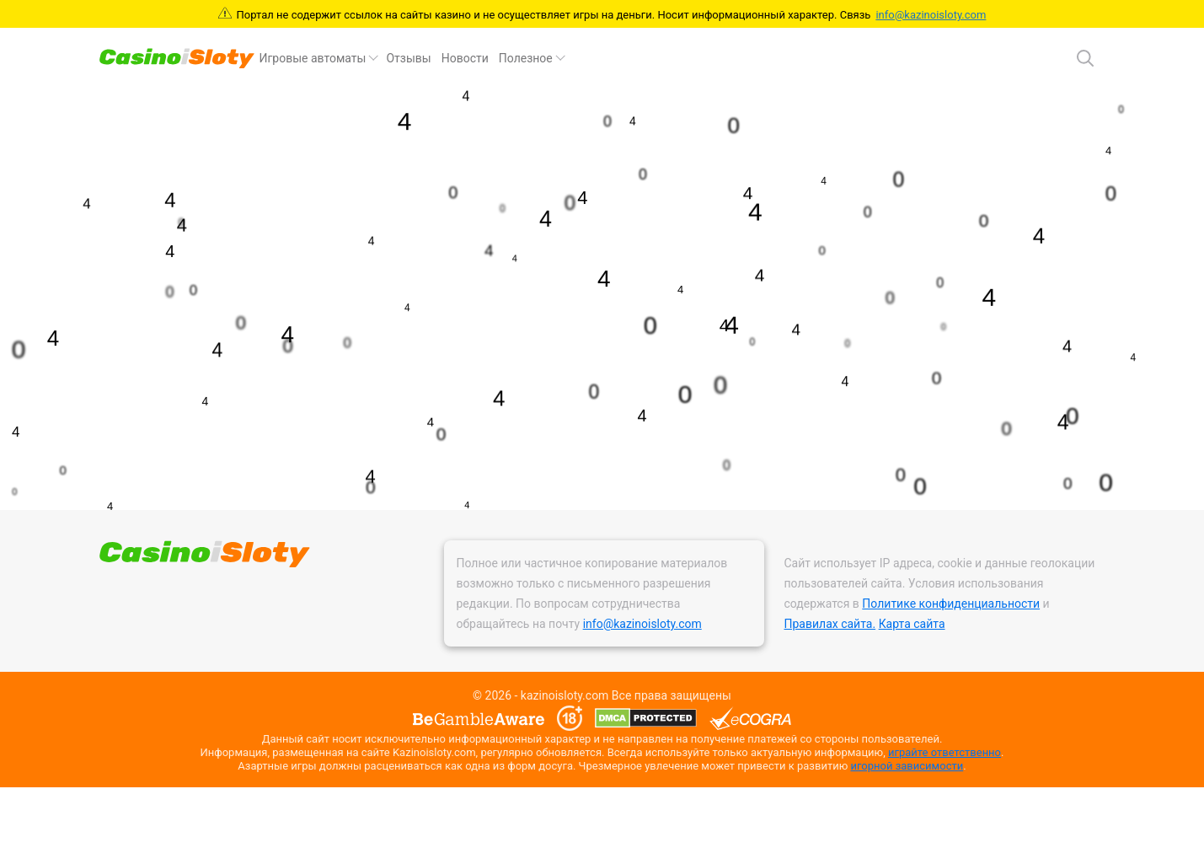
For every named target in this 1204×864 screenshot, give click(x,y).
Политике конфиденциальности (951, 603)
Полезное (526, 58)
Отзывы (408, 58)
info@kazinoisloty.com (930, 14)
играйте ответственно (944, 752)
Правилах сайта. (830, 624)
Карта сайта (912, 624)
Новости (465, 58)
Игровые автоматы (313, 58)
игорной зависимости (906, 765)
